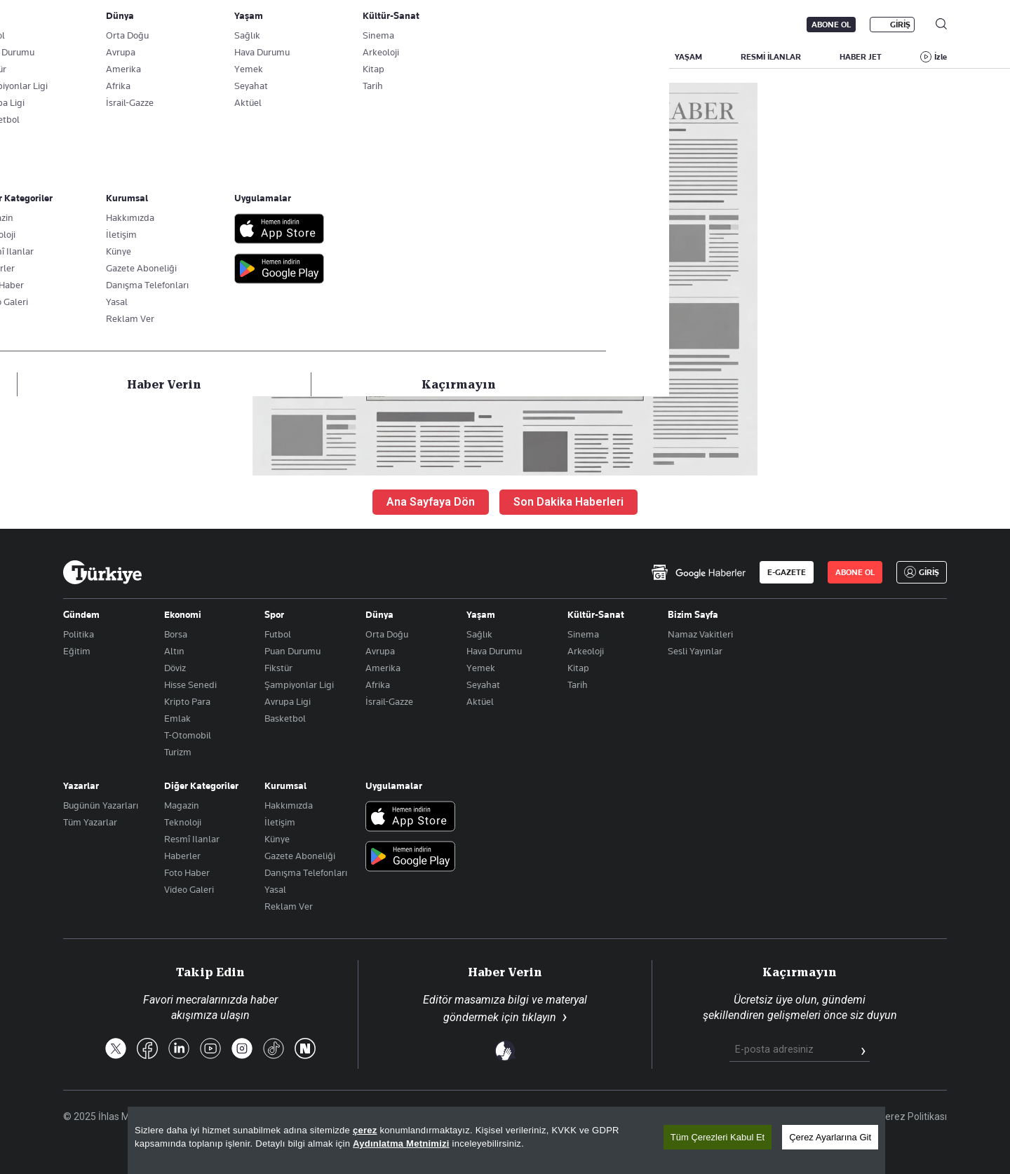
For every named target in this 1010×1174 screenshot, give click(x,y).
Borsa (175, 634)
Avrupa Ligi (287, 701)
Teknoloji (182, 822)
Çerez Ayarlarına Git (830, 1137)
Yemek (480, 667)
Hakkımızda (288, 805)
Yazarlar (81, 785)
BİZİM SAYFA (263, 57)
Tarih (577, 684)
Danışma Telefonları (305, 872)
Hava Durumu (494, 650)
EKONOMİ (491, 57)
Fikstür (278, 667)
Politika (78, 634)
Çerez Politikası (913, 1116)
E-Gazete (134, 24)
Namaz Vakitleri (700, 634)
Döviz (175, 667)
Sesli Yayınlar (695, 650)
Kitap (578, 667)
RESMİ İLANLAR (771, 57)
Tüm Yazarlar (90, 822)
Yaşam (480, 614)
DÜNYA (562, 57)
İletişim (279, 822)
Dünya (379, 614)
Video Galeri (189, 889)
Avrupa (380, 650)
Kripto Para (187, 701)
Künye (277, 838)
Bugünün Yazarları (100, 805)
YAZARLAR (180, 57)
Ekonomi (182, 614)
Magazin (181, 805)
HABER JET (861, 57)
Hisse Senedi (190, 684)
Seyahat (483, 684)
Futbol (277, 634)
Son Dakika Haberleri (568, 501)
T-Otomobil (187, 735)
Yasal (275, 889)
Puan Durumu (292, 650)
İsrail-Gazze (389, 701)
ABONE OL (831, 24)
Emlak (177, 718)
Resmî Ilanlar (192, 838)
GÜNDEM (343, 57)
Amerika (382, 667)
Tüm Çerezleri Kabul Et (718, 1137)
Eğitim (76, 650)
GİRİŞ (900, 24)
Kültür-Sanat (595, 614)
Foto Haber (187, 872)
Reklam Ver (288, 906)
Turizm (177, 751)
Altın (174, 650)
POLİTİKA (416, 57)
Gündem (81, 614)
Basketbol (285, 718)
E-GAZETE (786, 572)
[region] (506, 1140)
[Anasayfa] (102, 572)
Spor (274, 614)
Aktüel (480, 701)
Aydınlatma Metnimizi (401, 1143)
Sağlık (479, 634)
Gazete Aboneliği (222, 24)
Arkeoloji (585, 650)
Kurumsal (285, 785)
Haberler (182, 855)
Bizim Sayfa (693, 614)
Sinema (583, 634)
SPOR (625, 57)
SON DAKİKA (96, 57)
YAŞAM (688, 57)
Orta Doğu (386, 634)
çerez (365, 1130)
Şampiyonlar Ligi (299, 684)
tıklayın (539, 1017)
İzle (940, 57)
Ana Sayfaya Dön (430, 501)
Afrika (377, 684)
